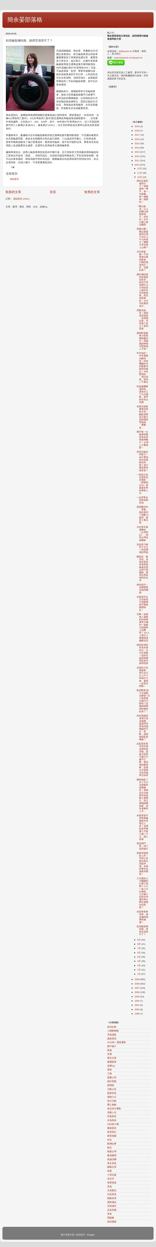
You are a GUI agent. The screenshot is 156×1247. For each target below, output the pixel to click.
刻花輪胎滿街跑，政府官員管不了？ (142, 930)
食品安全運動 (114, 1108)
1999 (137, 1013)
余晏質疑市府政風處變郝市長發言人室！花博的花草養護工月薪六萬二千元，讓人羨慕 (142, 827)
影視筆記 (111, 1132)
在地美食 (111, 1120)
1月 (139, 974)
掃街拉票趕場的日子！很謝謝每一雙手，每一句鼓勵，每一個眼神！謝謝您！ (142, 191)
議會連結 (111, 1202)
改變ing (111, 1066)
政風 (109, 1171)
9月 (139, 940)
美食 (109, 1214)
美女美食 (111, 1163)
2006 (137, 992)
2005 (137, 996)
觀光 (109, 1147)
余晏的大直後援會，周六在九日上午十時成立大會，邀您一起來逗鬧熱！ (142, 676)
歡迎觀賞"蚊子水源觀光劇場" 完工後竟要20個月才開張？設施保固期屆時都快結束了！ (143, 701)
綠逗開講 (111, 1221)
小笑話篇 (111, 1175)
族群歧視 (111, 1093)
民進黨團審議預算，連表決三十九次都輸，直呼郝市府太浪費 (142, 394)
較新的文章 (13, 192)
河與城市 (111, 1206)
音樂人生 (111, 1112)
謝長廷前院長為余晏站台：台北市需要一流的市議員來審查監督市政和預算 (142, 654)
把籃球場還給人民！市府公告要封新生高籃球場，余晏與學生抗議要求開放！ (142, 863)
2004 (137, 1001)
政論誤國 (111, 1159)
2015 (137, 143)
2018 (137, 130)
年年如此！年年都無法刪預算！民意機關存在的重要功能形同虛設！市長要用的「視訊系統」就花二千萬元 (142, 367)
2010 (137, 165)
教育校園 (111, 1136)
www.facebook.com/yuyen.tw (128, 57)
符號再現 (111, 1116)
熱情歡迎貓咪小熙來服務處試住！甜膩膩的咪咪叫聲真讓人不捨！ (142, 341)
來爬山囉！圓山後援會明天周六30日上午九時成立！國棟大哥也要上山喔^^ (142, 238)
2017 (137, 135)
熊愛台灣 (111, 1151)
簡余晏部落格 (24, 19)
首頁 (53, 192)
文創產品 (111, 1190)
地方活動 (111, 1101)
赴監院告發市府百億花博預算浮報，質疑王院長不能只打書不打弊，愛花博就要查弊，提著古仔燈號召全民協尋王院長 (142, 759)
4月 (139, 961)
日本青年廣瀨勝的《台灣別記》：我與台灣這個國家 (142, 533)
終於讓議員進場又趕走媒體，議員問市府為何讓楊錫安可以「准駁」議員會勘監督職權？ (142, 727)
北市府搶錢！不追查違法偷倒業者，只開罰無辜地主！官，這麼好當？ (142, 260)
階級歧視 (111, 1198)
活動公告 (111, 1089)
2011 (137, 160)
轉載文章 (111, 1167)
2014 (137, 147)
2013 (137, 152)
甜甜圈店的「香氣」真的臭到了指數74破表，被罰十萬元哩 (142, 515)
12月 (140, 168)
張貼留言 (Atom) (21, 199)
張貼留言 (14, 179)
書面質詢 (111, 1128)
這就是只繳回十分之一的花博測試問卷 (142, 548)
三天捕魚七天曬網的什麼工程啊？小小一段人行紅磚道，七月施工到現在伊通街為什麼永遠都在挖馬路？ (142, 893)
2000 (137, 1009)
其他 (109, 1186)
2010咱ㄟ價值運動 (116, 1042)
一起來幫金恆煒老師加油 (142, 500)
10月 (140, 177)
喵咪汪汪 (111, 1097)
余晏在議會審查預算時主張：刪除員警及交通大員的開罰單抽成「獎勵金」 (142, 417)
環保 (109, 1069)
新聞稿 (110, 1085)
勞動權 (110, 1218)
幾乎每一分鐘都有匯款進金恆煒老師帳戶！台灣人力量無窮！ (142, 440)
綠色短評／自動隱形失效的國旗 (142, 588)
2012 (137, 156)
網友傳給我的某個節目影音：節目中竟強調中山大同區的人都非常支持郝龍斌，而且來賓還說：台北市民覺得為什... (142, 290)
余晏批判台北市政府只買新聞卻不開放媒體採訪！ (142, 603)
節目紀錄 (111, 1027)
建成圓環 (111, 1155)
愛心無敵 (111, 1104)
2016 (137, 139)
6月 (139, 952)
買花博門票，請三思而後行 (142, 846)
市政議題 (111, 1034)
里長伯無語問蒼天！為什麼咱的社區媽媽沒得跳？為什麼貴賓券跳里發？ (142, 461)
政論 (109, 1050)
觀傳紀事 (111, 1144)
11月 (140, 173)
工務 (109, 1073)
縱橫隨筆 (111, 1062)
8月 (139, 944)
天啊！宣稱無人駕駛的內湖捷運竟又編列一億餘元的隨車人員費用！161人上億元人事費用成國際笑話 (143, 627)
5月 (139, 957)
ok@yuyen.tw (125, 51)
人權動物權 (113, 1031)
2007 (137, 988)
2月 (139, 970)
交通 (109, 1054)
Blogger (91, 1234)
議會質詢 (111, 1038)
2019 (137, 126)
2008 (137, 984)
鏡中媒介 (111, 1046)
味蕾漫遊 (111, 1182)
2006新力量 (113, 1124)
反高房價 (111, 1210)
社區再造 (111, 1194)
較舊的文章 (92, 192)
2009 (137, 979)
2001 (137, 1005)
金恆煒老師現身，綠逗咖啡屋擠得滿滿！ (142, 916)
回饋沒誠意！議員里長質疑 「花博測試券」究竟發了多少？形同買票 (142, 319)
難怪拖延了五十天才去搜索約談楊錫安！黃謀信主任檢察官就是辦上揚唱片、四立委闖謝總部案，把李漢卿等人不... (142, 795)
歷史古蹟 (111, 1058)
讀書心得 (111, 1077)
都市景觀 (111, 1081)
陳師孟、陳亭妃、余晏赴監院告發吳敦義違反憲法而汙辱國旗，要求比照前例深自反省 (142, 568)
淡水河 (110, 1179)
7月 (139, 948)
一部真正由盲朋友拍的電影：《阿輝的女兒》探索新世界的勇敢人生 (142, 483)
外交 (109, 1140)
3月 (139, 965)
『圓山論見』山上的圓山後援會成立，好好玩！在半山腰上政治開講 (142, 215)
